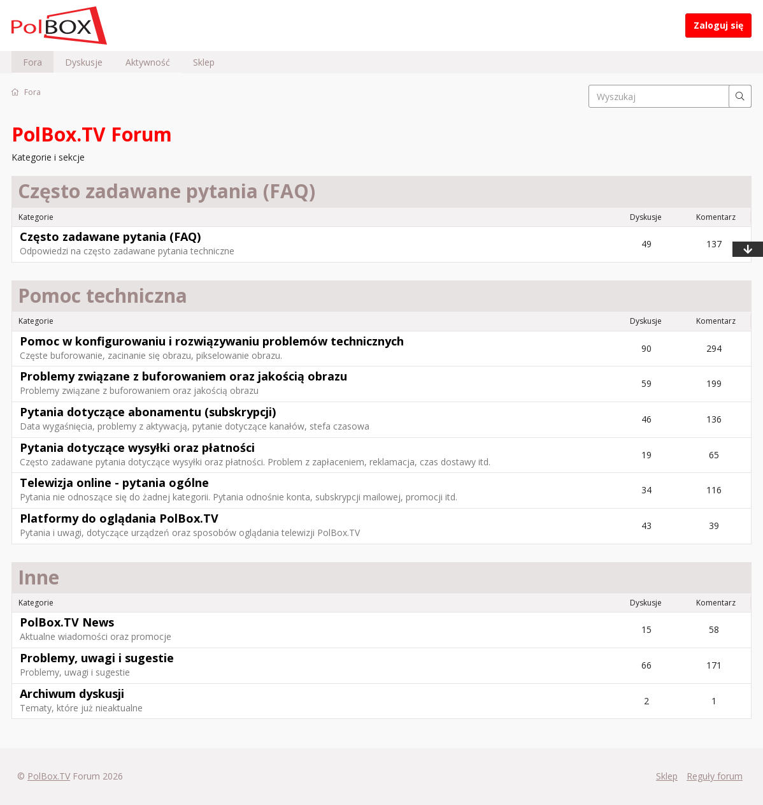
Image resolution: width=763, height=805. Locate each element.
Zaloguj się (718, 25)
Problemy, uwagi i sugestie (97, 657)
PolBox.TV (48, 776)
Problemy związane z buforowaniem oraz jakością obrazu (183, 376)
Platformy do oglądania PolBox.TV (119, 518)
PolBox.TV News (67, 622)
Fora (32, 62)
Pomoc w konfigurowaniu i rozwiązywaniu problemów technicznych (212, 341)
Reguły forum (715, 776)
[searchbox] (670, 96)
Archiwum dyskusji (72, 693)
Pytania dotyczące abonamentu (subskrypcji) (148, 411)
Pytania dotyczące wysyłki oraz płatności (137, 447)
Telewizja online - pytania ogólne (114, 482)
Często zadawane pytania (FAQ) (110, 236)
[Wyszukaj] (740, 96)
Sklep (204, 62)
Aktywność (147, 62)
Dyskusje (84, 62)
